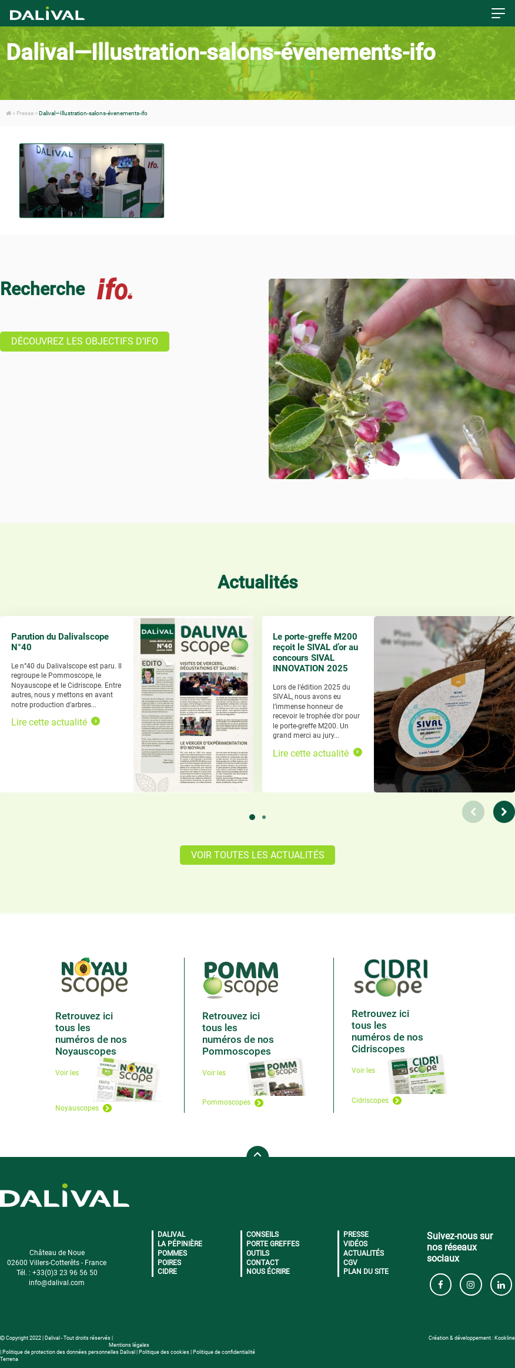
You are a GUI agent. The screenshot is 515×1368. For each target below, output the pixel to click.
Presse (356, 1234)
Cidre (167, 1271)
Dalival (171, 1234)
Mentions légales (129, 1345)
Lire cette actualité (56, 722)
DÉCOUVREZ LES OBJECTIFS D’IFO (84, 341)
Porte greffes (272, 1244)
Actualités (363, 1253)
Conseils (262, 1234)
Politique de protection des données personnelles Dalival (68, 1352)
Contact (262, 1263)
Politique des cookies (164, 1352)
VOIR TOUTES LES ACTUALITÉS (258, 855)
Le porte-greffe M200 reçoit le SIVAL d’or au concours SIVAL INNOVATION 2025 (315, 652)
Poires (169, 1263)
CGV (350, 1263)
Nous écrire (268, 1271)
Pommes (172, 1253)
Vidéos (355, 1244)
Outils (257, 1253)
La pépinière (180, 1244)
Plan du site (366, 1271)
